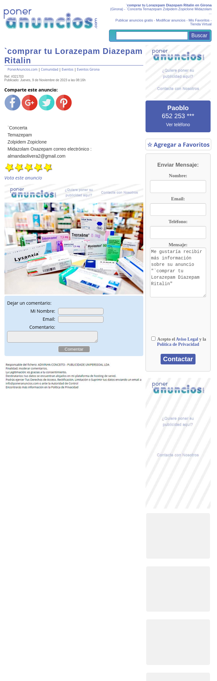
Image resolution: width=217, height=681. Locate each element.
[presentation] (182, 316)
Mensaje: (178, 244)
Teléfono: (178, 221)
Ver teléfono (178, 124)
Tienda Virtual (201, 24)
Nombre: (178, 175)
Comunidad (49, 69)
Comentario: (42, 327)
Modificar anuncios (171, 20)
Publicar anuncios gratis (134, 20)
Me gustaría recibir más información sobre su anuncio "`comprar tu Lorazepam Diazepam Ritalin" (178, 273)
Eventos (67, 69)
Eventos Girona (88, 69)
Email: (49, 319)
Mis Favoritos (198, 20)
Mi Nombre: (42, 311)
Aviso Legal (187, 339)
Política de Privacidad (178, 344)
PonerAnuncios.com (23, 69)
